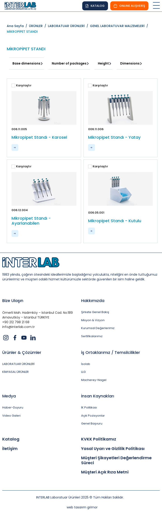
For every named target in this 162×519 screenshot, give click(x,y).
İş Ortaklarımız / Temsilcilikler (110, 352)
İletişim (10, 448)
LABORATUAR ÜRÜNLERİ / (69, 26)
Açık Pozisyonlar (93, 416)
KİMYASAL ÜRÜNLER (15, 372)
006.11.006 (95, 129)
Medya (9, 396)
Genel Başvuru (91, 423)
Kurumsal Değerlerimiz (98, 328)
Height (103, 63)
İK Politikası (89, 407)
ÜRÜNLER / (38, 26)
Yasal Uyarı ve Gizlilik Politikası (113, 448)
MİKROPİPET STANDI (22, 31)
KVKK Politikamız (98, 439)
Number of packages (69, 63)
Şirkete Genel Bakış (95, 312)
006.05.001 (96, 212)
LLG (83, 372)
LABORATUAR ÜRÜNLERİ (18, 364)
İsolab (85, 364)
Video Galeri (11, 416)
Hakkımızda (92, 300)
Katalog (10, 439)
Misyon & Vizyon (93, 320)
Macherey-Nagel (93, 380)
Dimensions (130, 63)
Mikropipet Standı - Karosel (39, 137)
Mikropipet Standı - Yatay (114, 137)
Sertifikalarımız (92, 336)
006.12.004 (20, 210)
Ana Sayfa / (18, 26)
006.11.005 (19, 129)
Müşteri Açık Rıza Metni (105, 472)
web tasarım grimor (82, 507)
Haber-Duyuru (12, 407)
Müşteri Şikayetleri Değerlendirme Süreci (116, 460)
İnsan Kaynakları (97, 396)
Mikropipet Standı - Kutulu (114, 220)
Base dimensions (26, 63)
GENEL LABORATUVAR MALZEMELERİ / (120, 26)
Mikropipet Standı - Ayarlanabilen (31, 221)
